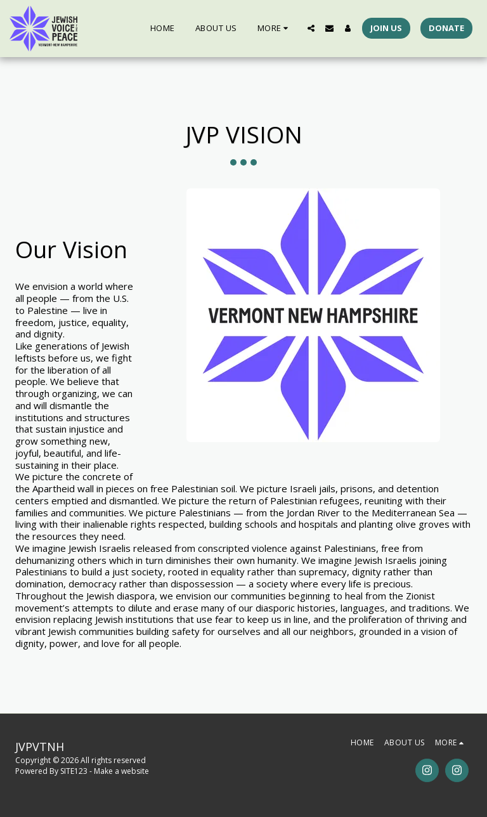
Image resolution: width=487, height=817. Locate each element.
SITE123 (74, 771)
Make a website (121, 771)
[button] (311, 28)
